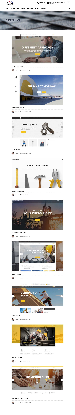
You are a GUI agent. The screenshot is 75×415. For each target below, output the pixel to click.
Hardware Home (18, 191)
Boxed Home (16, 274)
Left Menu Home (18, 108)
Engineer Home (17, 66)
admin (17, 70)
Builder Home (17, 357)
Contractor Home (19, 233)
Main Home (16, 316)
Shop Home (16, 149)
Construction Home (20, 399)
